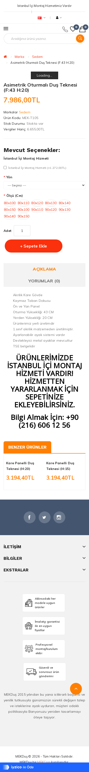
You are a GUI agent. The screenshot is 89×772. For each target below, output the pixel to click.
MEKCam (44, 762)
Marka (19, 57)
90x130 (64, 209)
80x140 (64, 203)
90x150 (23, 216)
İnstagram (59, 517)
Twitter (45, 517)
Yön (9, 177)
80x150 (10, 209)
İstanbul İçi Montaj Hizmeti (26, 158)
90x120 (51, 209)
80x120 (37, 203)
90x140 (10, 216)
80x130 (51, 203)
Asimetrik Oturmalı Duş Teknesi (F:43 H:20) (42, 62)
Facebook (30, 517)
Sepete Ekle (35, 246)
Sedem (37, 57)
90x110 (37, 209)
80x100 (10, 203)
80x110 (23, 203)
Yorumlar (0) (44, 281)
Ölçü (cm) (14, 195)
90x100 (23, 209)
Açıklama (44, 269)
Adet (7, 231)
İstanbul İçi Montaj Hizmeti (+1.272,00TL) (35, 168)
